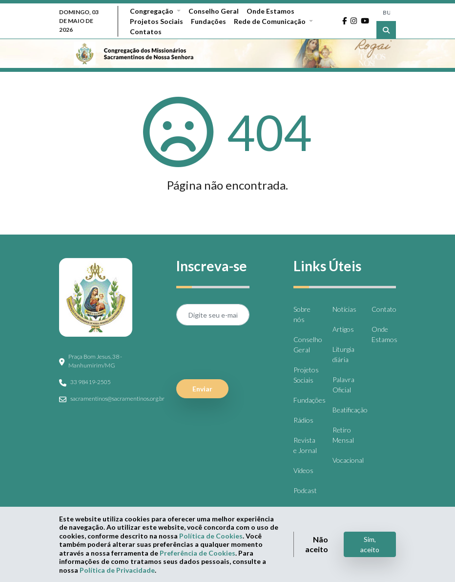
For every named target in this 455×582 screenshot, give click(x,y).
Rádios (303, 420)
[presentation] (250, 352)
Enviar (202, 389)
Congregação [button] (152, 11)
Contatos (146, 31)
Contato (384, 309)
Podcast (305, 490)
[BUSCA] (386, 12)
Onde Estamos (270, 11)
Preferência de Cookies (197, 553)
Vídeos (303, 470)
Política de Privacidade (117, 570)
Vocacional (348, 460)
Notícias (344, 309)
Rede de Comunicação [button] (270, 21)
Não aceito (316, 544)
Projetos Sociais (156, 21)
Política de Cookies (211, 536)
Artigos (343, 329)
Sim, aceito (369, 544)
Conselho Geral (213, 11)
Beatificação (350, 410)
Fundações (208, 21)
